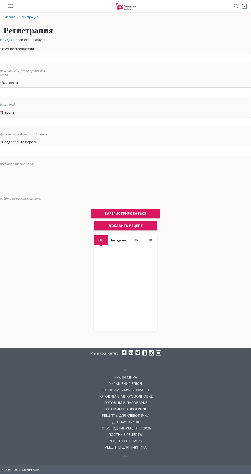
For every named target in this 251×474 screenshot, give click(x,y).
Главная (9, 17)
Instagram (118, 240)
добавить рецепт (125, 225)
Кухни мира (125, 377)
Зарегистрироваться (125, 213)
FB (150, 240)
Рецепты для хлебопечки (125, 415)
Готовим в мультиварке (125, 390)
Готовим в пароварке (125, 402)
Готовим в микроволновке (125, 396)
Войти (244, 6)
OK (100, 240)
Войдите (7, 39)
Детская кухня (125, 421)
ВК (136, 240)
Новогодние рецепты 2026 (125, 428)
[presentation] (121, 180)
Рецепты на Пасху (126, 440)
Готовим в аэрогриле (125, 409)
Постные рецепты (125, 434)
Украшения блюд (125, 383)
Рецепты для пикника (126, 447)
